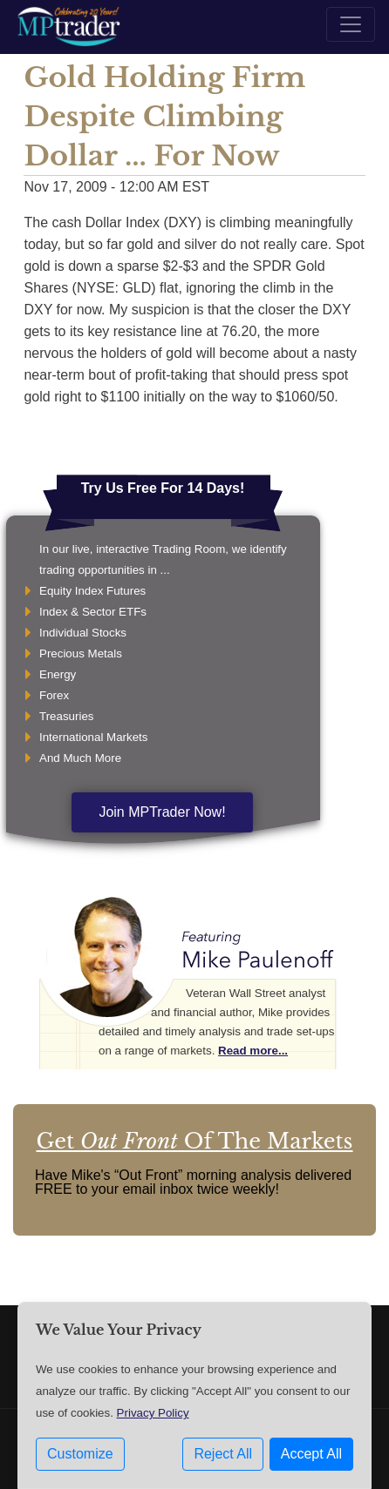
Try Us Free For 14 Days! (163, 488)
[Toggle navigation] (350, 24)
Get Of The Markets (194, 1141)
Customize (80, 1453)
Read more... (253, 1050)
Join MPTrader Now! (162, 812)
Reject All (223, 1453)
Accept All (311, 1453)
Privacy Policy (153, 1412)
